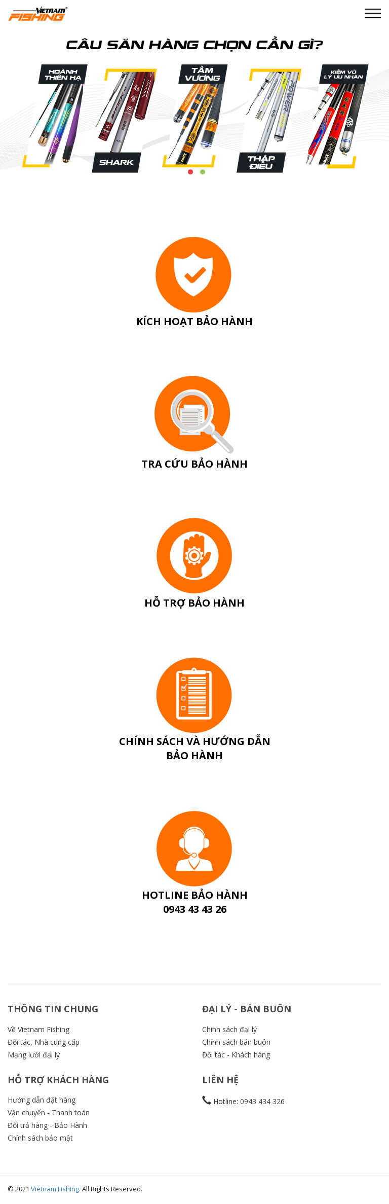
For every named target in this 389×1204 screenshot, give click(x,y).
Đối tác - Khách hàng (236, 1054)
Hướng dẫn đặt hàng (41, 1100)
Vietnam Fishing (55, 1188)
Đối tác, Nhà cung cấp (44, 1042)
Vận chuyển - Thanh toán (49, 1112)
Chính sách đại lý (229, 1029)
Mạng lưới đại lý (34, 1054)
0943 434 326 (262, 1101)
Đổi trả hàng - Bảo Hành (47, 1125)
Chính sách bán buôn (236, 1042)
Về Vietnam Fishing (38, 1029)
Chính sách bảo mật (40, 1138)
